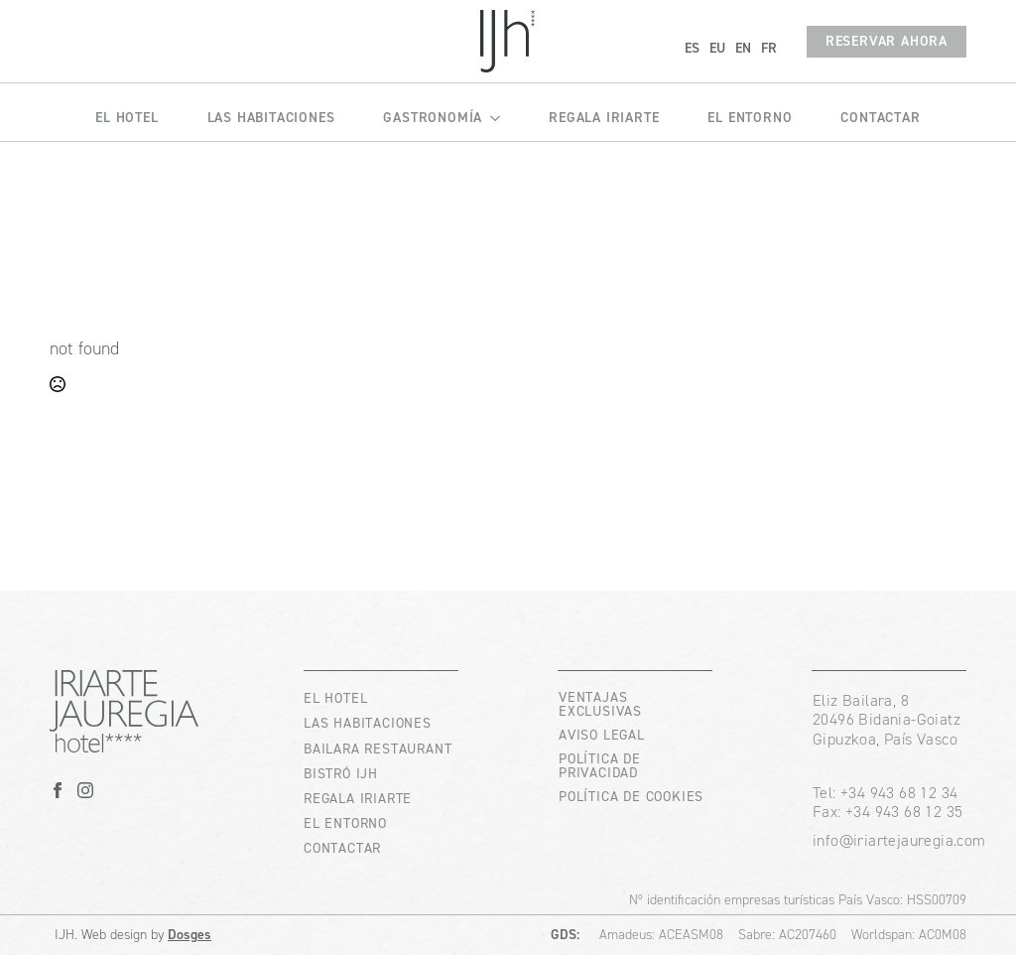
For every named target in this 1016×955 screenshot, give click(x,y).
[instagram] (85, 790)
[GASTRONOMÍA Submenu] (491, 112)
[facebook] (57, 790)
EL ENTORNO (749, 117)
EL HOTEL (126, 117)
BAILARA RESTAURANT (377, 749)
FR (769, 48)
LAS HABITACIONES (271, 117)
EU (717, 48)
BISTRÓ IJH (341, 773)
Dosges (189, 934)
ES (692, 48)
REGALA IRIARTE (604, 117)
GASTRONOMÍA (432, 117)
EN (743, 48)
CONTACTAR (880, 117)
